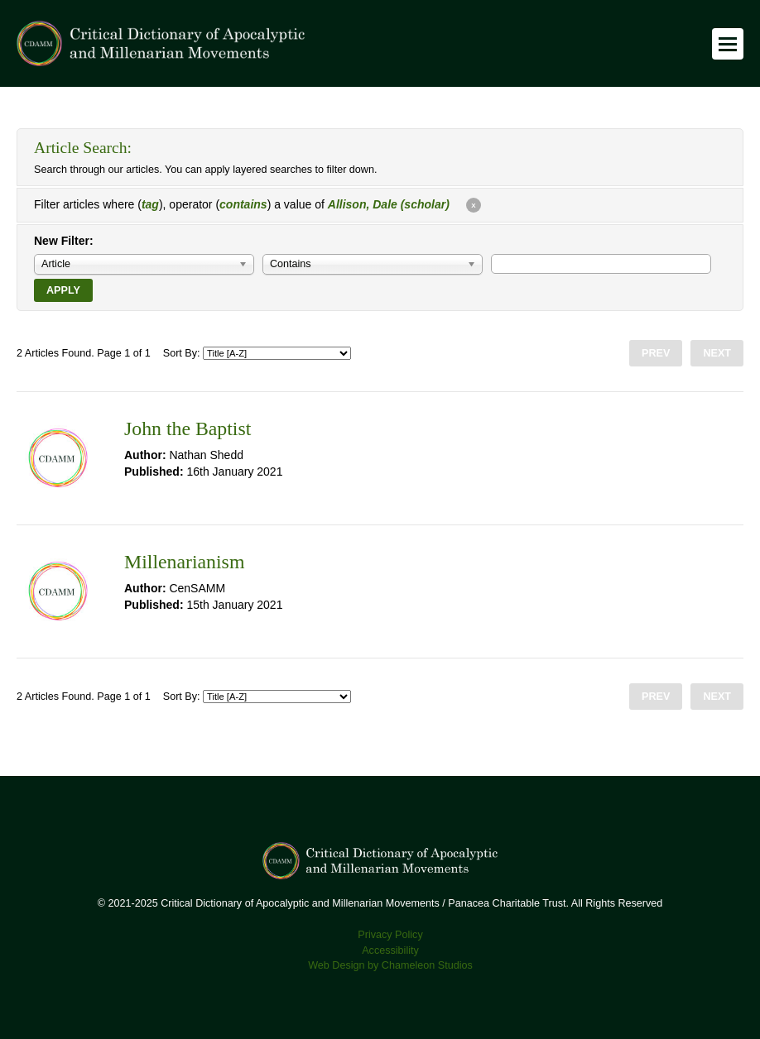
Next (717, 353)
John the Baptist (187, 428)
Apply (63, 290)
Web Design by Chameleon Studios (390, 965)
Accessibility (390, 950)
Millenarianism (184, 561)
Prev (656, 353)
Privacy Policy (390, 935)
